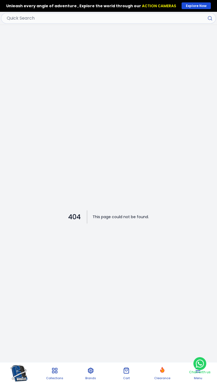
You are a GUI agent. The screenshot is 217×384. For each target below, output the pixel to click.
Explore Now (196, 5)
